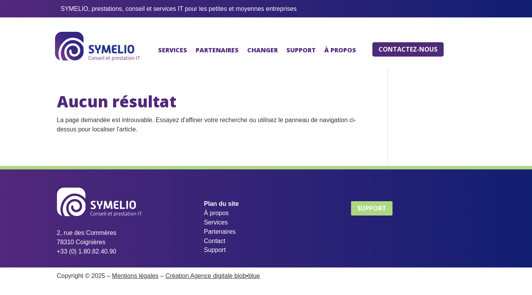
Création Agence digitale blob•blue (212, 276)
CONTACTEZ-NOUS (408, 49)
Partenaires (220, 231)
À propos (216, 213)
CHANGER (262, 50)
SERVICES (172, 50)
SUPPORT (301, 50)
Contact (214, 241)
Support (215, 250)
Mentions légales (135, 276)
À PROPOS (340, 50)
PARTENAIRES (217, 50)
